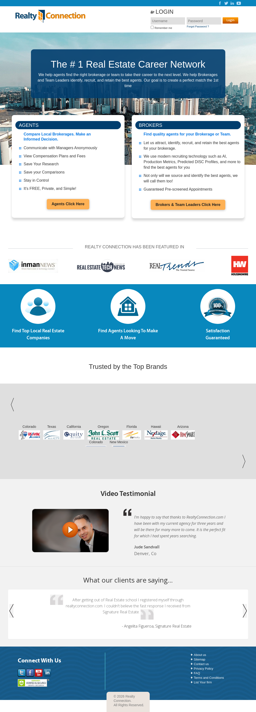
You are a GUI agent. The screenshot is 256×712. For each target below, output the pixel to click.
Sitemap (199, 659)
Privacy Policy (203, 668)
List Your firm (203, 682)
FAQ (197, 673)
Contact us (201, 664)
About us (200, 655)
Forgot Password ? (198, 26)
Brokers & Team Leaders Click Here (187, 205)
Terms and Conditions (209, 678)
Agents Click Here (68, 204)
